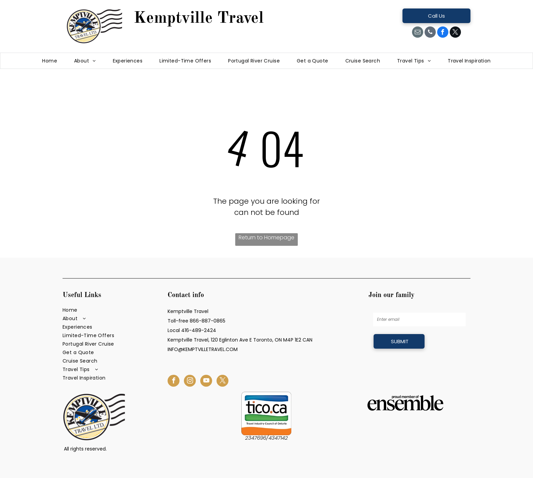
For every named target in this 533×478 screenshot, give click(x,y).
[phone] (430, 32)
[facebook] (442, 32)
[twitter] (455, 32)
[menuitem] (50, 61)
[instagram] (190, 381)
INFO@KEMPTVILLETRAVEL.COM (203, 349)
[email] (417, 32)
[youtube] (206, 381)
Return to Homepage (266, 237)
